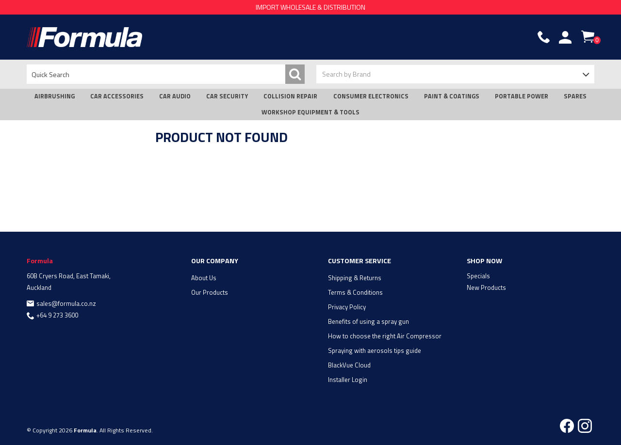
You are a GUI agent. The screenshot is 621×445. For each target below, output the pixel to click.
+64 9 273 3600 (57, 315)
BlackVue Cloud (349, 365)
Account (565, 37)
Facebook (567, 426)
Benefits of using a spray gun (368, 321)
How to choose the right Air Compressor (384, 336)
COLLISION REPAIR (290, 96)
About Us (203, 278)
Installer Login (347, 379)
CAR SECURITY (227, 96)
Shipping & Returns (354, 278)
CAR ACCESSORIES (117, 96)
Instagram (585, 426)
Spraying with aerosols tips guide (374, 350)
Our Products (209, 292)
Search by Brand (346, 74)
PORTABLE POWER (521, 96)
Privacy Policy (347, 307)
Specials (478, 276)
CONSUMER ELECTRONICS (371, 96)
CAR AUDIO (175, 96)
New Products (486, 287)
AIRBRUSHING (54, 96)
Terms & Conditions (355, 292)
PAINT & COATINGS (451, 96)
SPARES (575, 96)
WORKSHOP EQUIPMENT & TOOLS (310, 112)
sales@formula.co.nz (66, 303)
